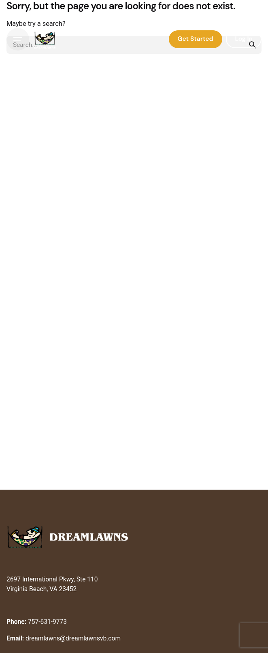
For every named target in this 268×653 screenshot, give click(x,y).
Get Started (195, 39)
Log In (244, 39)
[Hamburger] (17, 39)
